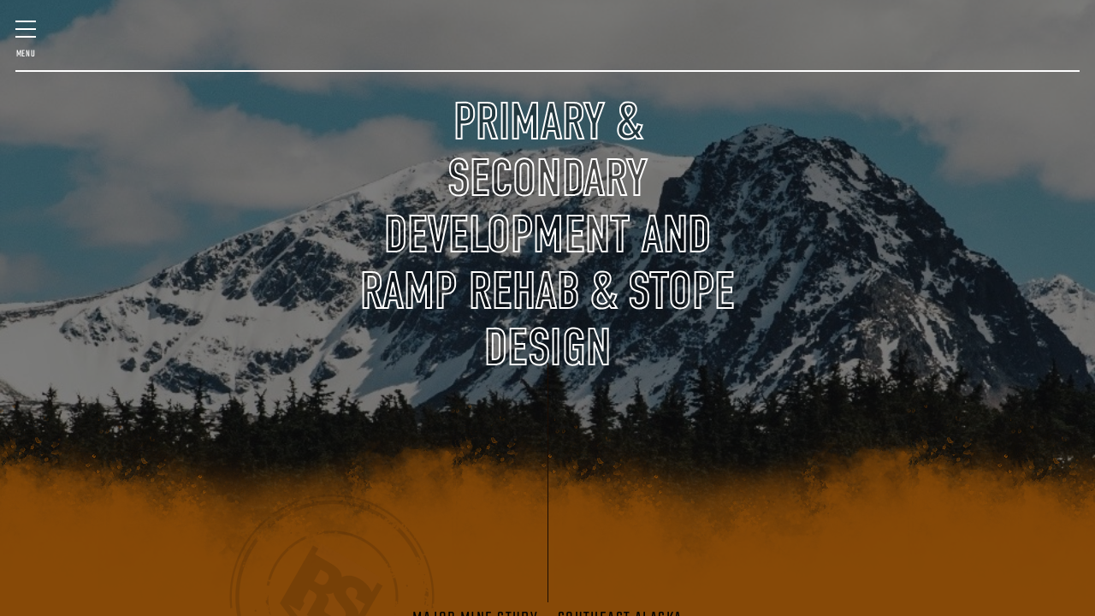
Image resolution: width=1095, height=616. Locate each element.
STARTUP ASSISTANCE (913, 50)
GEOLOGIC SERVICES (831, 50)
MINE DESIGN (81, 50)
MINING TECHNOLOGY (749, 50)
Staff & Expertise (185, 106)
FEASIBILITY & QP (155, 50)
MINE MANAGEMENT (247, 50)
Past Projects (69, 106)
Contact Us (918, 106)
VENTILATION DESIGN (1003, 50)
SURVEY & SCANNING (332, 50)
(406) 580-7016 (1022, 115)
